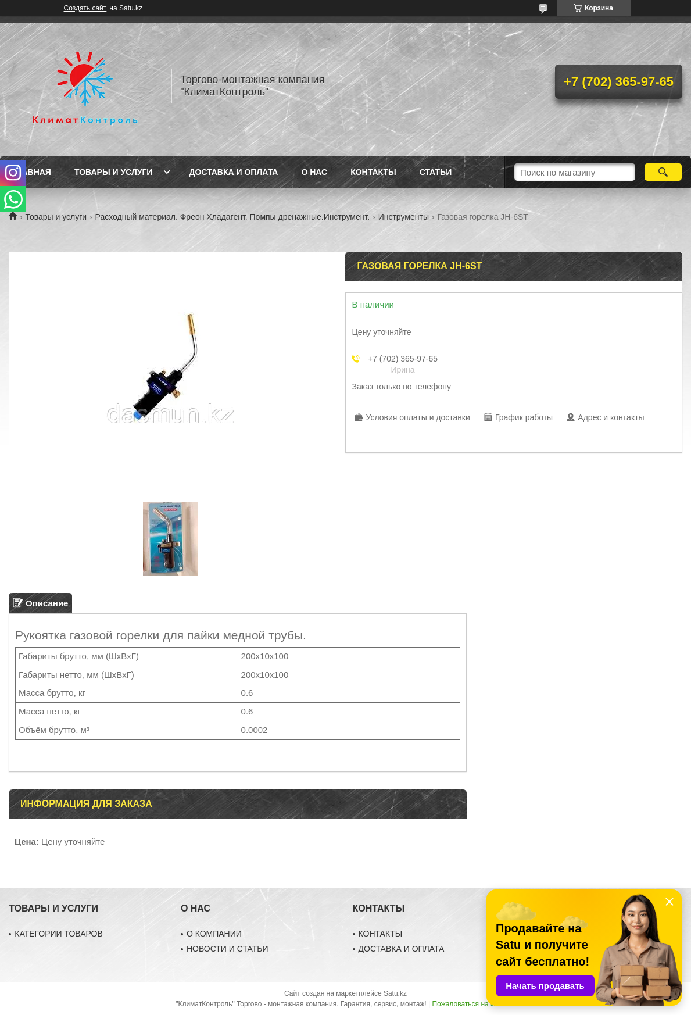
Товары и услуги (113, 172)
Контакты (373, 172)
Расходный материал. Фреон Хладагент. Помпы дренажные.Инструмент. (232, 216)
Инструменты (403, 216)
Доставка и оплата (233, 172)
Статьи (436, 172)
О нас (314, 172)
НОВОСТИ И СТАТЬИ (227, 948)
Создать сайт (85, 8)
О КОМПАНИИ (214, 933)
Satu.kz (395, 993)
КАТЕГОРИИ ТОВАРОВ (59, 933)
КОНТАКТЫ (381, 933)
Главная (31, 172)
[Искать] (663, 172)
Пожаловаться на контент (473, 1004)
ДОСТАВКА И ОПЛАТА (402, 948)
